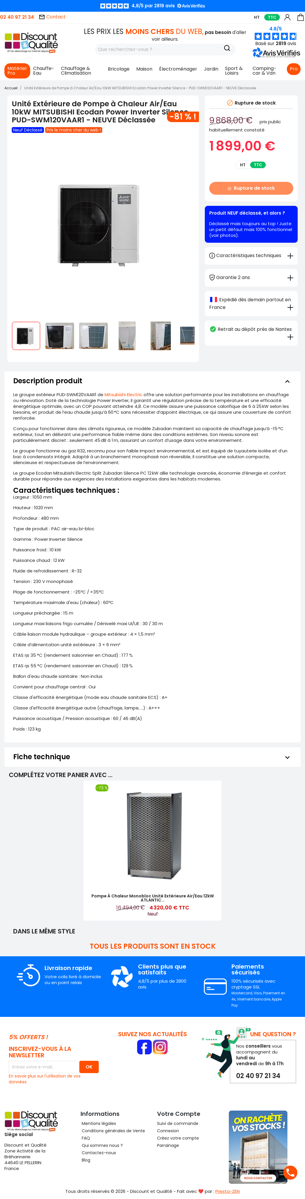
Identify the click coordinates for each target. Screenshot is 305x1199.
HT (257, 17)
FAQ (85, 1138)
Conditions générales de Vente (113, 1131)
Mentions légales (98, 1123)
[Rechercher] (165, 49)
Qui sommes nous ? (102, 1145)
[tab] (251, 277)
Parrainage (168, 1145)
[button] (277, 56)
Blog (85, 1160)
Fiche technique (152, 757)
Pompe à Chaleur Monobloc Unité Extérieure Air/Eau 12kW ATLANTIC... (152, 898)
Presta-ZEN (227, 1191)
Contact (52, 16)
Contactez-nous (98, 1153)
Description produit (152, 381)
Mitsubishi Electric (123, 394)
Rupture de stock (251, 188)
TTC (272, 17)
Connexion (168, 1131)
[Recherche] (227, 49)
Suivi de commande (177, 1123)
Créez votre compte (178, 1138)
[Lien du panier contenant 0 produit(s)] (300, 20)
